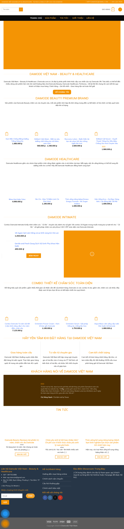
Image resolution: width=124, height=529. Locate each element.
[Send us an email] (55, 497)
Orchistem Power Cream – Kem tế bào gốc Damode (47, 325)
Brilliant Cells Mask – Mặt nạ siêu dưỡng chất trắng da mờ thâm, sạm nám (47, 141)
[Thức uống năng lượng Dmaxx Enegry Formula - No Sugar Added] (77, 183)
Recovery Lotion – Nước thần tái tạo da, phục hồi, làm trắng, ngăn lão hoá (77, 141)
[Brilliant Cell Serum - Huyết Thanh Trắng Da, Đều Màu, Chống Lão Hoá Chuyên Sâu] (107, 122)
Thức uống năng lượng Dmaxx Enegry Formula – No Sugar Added (77, 201)
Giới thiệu (77, 18)
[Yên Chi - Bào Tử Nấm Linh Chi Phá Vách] (47, 183)
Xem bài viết (22, 454)
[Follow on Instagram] (50, 497)
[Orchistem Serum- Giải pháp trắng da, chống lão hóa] (77, 307)
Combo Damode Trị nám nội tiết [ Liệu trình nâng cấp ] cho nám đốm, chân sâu (17, 326)
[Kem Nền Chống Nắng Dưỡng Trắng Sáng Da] (17, 122)
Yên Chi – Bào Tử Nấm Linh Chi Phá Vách (47, 200)
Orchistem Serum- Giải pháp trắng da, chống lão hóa (77, 325)
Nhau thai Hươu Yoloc (17, 199)
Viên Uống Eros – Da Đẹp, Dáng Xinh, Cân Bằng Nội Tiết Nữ (106, 200)
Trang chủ (36, 18)
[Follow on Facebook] (45, 497)
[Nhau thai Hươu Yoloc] (17, 183)
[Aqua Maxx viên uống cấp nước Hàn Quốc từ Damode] (107, 307)
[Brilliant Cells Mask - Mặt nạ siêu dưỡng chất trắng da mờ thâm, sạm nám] (47, 122)
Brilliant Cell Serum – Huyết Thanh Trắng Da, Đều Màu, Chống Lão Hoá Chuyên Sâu (107, 141)
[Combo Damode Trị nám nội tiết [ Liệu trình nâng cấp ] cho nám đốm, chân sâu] (17, 307)
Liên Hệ (90, 18)
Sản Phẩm (51, 18)
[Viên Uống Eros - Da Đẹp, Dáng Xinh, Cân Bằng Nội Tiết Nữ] (107, 183)
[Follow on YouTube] (60, 497)
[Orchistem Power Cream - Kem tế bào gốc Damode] (47, 307)
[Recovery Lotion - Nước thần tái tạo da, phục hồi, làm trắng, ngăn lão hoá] (77, 122)
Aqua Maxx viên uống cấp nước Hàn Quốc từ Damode (106, 325)
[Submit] (21, 10)
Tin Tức (64, 18)
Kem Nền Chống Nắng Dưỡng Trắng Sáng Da (17, 140)
